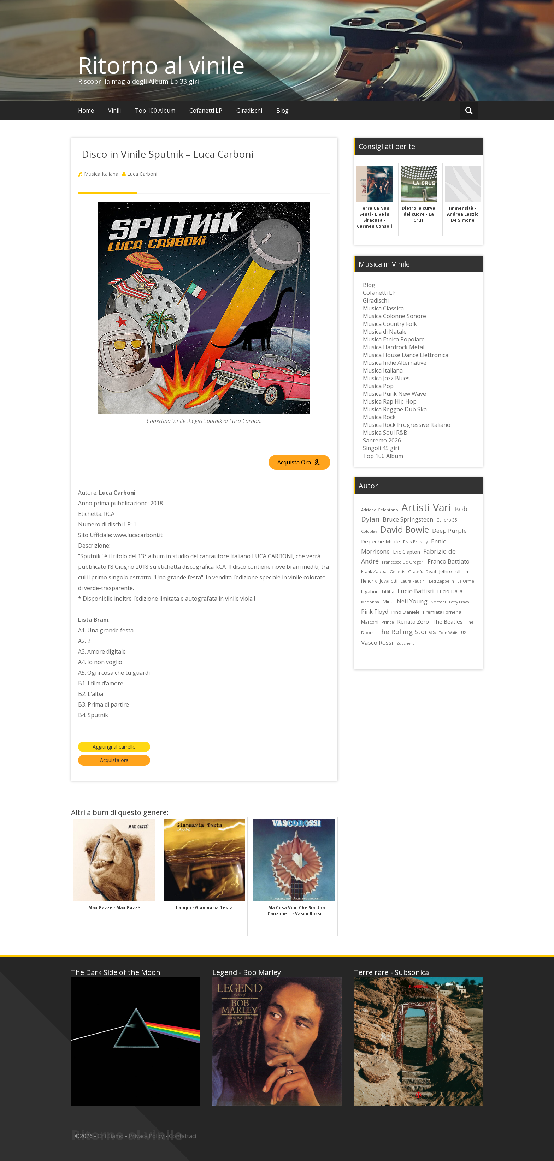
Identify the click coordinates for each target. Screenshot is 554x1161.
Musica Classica (383, 308)
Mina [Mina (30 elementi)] (388, 601)
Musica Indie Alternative (394, 363)
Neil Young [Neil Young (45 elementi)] (412, 601)
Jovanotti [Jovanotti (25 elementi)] (388, 581)
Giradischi (249, 110)
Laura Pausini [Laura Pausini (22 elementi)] (413, 581)
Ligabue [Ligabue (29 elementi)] (370, 591)
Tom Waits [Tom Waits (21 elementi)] (448, 632)
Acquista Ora (298, 462)
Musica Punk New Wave (394, 394)
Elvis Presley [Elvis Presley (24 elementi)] (415, 541)
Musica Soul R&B (385, 432)
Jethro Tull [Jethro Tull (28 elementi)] (449, 571)
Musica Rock (379, 417)
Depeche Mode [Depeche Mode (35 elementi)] (380, 541)
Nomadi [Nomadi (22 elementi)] (438, 602)
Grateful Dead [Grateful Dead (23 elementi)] (422, 571)
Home (86, 110)
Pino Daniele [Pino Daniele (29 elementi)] (405, 612)
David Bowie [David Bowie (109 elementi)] (404, 529)
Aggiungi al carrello (114, 746)
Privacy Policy (146, 1136)
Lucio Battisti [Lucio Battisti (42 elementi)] (415, 591)
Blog (282, 110)
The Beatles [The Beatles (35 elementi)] (447, 621)
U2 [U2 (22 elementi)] (463, 632)
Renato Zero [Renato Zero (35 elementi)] (413, 621)
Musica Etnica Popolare (394, 339)
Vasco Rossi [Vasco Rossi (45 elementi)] (377, 642)
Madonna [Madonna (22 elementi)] (370, 602)
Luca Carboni (142, 174)
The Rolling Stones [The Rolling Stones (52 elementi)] (406, 631)
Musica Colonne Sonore (394, 316)
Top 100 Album (155, 110)
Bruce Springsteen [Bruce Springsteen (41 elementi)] (408, 519)
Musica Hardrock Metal (393, 347)
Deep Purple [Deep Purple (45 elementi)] (449, 530)
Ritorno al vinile (161, 65)
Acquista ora (114, 760)
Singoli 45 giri (381, 448)
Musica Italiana (101, 174)
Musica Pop (378, 386)
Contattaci (182, 1136)
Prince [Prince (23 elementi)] (388, 622)
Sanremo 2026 (382, 440)
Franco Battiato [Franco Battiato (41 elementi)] (449, 561)
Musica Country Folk (390, 324)
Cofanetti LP (205, 110)
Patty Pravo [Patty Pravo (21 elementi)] (459, 602)
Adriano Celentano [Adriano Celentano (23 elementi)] (379, 509)
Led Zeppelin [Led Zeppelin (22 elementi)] (441, 581)
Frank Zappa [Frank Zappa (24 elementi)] (374, 571)
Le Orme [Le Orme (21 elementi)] (465, 581)
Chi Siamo (111, 1136)
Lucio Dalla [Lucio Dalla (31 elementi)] (449, 591)
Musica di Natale (385, 331)
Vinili (114, 110)
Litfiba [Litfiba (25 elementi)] (388, 592)
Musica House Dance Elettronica (405, 355)
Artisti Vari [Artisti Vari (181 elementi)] (426, 507)
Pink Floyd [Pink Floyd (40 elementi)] (374, 611)
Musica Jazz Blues (386, 378)
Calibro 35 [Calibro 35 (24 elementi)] (446, 520)
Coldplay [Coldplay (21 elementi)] (369, 531)
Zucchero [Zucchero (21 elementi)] (405, 643)
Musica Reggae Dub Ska (395, 409)
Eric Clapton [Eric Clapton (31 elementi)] (406, 551)
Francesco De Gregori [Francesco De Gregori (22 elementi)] (403, 562)
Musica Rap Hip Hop (390, 401)
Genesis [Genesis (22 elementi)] (397, 571)
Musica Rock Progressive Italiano (406, 425)
